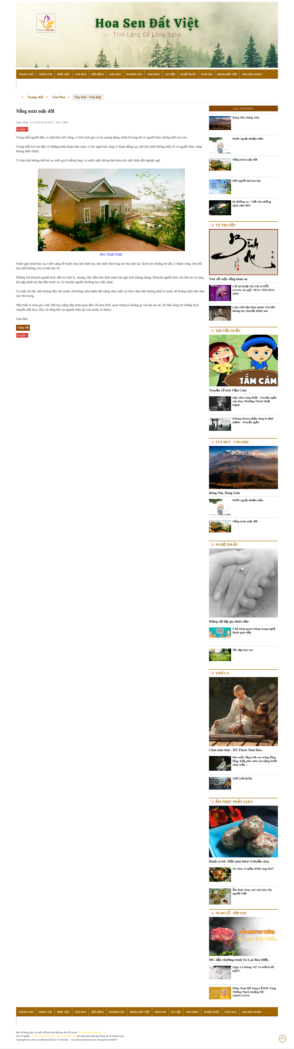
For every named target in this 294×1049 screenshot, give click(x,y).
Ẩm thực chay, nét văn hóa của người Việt (252, 891)
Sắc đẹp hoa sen (242, 650)
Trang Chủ (26, 74)
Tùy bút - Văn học (88, 97)
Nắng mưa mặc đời (244, 159)
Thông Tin (45, 74)
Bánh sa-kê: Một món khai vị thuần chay (239, 861)
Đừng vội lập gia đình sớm (229, 621)
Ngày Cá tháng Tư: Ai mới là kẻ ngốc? (253, 968)
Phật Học (63, 74)
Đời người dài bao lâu (246, 180)
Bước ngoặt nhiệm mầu (247, 138)
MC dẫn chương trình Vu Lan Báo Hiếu (239, 960)
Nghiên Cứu (134, 74)
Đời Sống (97, 74)
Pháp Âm (206, 74)
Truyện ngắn (227, 331)
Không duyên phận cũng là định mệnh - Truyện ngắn (252, 420)
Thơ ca (222, 673)
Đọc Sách (25, 84)
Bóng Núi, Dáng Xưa (245, 117)
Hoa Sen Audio (251, 74)
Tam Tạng (153, 74)
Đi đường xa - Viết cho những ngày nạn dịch (251, 203)
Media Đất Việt (227, 74)
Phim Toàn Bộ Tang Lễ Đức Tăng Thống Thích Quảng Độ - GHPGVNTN (254, 991)
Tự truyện (225, 225)
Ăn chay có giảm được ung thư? (253, 868)
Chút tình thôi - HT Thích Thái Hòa (235, 750)
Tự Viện (170, 74)
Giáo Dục (115, 74)
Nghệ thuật (226, 544)
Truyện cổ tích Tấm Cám (228, 390)
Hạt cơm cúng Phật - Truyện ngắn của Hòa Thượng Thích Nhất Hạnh (254, 401)
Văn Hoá (80, 74)
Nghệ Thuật (188, 74)
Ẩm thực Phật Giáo (233, 802)
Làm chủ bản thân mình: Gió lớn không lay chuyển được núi (253, 309)
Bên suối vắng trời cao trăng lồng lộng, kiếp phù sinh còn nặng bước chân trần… (254, 761)
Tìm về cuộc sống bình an (228, 279)
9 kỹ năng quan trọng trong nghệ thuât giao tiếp (253, 630)
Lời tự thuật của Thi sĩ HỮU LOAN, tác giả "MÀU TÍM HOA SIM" (253, 290)
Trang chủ (35, 97)
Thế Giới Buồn (242, 778)
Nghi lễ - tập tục (231, 913)
